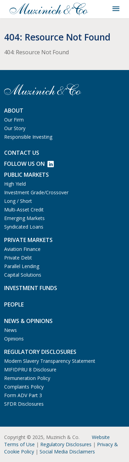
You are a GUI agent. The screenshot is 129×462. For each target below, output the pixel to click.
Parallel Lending (21, 266)
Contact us (21, 153)
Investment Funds (30, 288)
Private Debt (18, 257)
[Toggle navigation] (115, 9)
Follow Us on (29, 164)
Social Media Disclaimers (67, 451)
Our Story (14, 128)
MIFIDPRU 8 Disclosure (30, 369)
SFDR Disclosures (24, 404)
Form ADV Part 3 (23, 395)
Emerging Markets (24, 218)
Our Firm (14, 119)
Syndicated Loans (23, 226)
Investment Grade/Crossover (36, 192)
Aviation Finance (22, 249)
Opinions (14, 338)
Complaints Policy (24, 386)
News (10, 330)
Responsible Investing (28, 137)
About (13, 110)
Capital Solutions (22, 275)
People (14, 304)
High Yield (15, 184)
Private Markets (28, 240)
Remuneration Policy (27, 378)
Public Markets (26, 174)
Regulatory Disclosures (66, 444)
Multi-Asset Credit (24, 209)
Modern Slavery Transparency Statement (49, 361)
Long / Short (18, 201)
